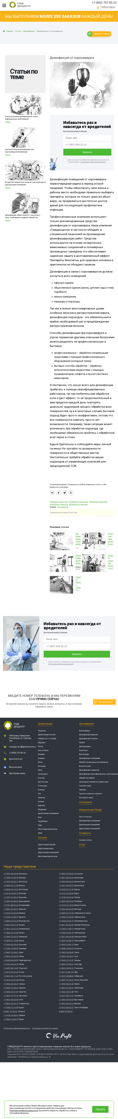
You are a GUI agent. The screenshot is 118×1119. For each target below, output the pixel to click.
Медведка (42, 809)
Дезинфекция (62, 507)
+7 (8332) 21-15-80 (11, 941)
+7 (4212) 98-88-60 (66, 976)
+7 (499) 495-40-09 (66, 909)
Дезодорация (84, 746)
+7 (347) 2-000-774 (66, 972)
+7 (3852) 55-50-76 (11, 878)
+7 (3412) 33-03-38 (11, 913)
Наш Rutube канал (17, 773)
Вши (40, 817)
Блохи (40, 746)
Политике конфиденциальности (23, 1110)
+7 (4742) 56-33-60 (66, 897)
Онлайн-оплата (85, 840)
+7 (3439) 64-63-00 (11, 960)
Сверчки (41, 798)
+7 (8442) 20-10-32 (11, 889)
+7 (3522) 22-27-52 (66, 889)
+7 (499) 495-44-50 (66, 901)
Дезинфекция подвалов (89, 770)
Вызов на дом (85, 766)
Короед (41, 778)
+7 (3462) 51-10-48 (11, 1007)
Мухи (40, 770)
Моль (40, 762)
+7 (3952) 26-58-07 (11, 917)
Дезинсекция (45, 723)
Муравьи (41, 742)
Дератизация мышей (46, 844)
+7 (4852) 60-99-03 (66, 1000)
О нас (82, 844)
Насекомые (43, 774)
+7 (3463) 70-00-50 (66, 917)
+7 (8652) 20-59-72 (11, 1004)
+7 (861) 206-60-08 (66, 937)
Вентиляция (84, 754)
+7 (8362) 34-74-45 (11, 921)
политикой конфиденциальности (93, 162)
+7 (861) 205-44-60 (66, 878)
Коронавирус (84, 731)
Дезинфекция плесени (88, 738)
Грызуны (42, 837)
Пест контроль (85, 817)
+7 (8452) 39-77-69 (11, 992)
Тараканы (42, 731)
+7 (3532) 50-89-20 (11, 948)
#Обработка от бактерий (78, 504)
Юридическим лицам (90, 809)
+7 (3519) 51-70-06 (66, 905)
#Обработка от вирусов (59, 504)
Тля (39, 794)
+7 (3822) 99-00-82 (66, 952)
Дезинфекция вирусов (88, 735)
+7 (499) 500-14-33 (11, 968)
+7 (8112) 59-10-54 (11, 972)
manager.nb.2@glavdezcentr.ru (22, 747)
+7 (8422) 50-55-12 (66, 968)
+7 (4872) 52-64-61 (66, 956)
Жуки (40, 833)
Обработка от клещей (47, 738)
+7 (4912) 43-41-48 (11, 980)
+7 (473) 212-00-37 (11, 897)
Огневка (41, 754)
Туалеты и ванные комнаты (90, 794)
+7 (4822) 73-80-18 (11, 1019)
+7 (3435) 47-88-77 (66, 929)
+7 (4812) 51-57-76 (11, 996)
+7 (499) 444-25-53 (66, 984)
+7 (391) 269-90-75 (66, 885)
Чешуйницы (43, 821)
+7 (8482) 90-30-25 (66, 948)
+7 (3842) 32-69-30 (11, 937)
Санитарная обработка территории (94, 782)
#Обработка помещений (78, 502)
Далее (7, 122)
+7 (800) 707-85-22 (104, 2)
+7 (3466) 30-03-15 (66, 921)
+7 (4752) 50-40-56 (11, 1015)
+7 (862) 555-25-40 (11, 1000)
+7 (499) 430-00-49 (11, 874)
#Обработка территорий (98, 502)
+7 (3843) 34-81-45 (66, 933)
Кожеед (41, 790)
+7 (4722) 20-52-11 (11, 882)
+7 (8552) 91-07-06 (66, 913)
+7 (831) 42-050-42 (66, 925)
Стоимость (85, 833)
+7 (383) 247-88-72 (66, 941)
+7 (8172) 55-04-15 (11, 893)
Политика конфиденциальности (17, 1028)
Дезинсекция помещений (48, 813)
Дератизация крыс (46, 848)
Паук (40, 825)
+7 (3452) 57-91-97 (66, 960)
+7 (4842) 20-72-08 (11, 933)
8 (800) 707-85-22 (10, 1011)
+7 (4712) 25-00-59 (66, 893)
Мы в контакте (15, 767)
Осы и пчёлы (43, 750)
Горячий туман (85, 786)
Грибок (82, 742)
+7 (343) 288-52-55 (11, 905)
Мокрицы (42, 766)
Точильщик (42, 786)
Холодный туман (86, 798)
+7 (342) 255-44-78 (11, 964)
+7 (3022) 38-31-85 (66, 992)
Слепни (41, 801)
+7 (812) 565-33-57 (66, 1007)
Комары (41, 758)
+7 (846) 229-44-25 (11, 984)
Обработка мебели (87, 778)
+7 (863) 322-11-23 (11, 976)
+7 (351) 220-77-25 (66, 996)
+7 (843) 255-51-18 (11, 925)
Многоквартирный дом (47, 829)
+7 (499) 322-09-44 (11, 945)
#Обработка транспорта (59, 502)
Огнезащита (85, 802)
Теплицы (82, 790)
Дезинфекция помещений (89, 758)
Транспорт (83, 750)
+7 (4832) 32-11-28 (11, 885)
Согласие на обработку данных (45, 1028)
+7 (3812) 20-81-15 (66, 945)
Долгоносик (43, 782)
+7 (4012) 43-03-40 (11, 929)
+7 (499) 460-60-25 (66, 882)
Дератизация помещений (48, 852)
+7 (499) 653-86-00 (11, 901)
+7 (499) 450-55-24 (66, 1004)
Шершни (41, 805)
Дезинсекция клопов (46, 735)
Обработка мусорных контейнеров (93, 762)
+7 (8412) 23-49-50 (11, 956)
